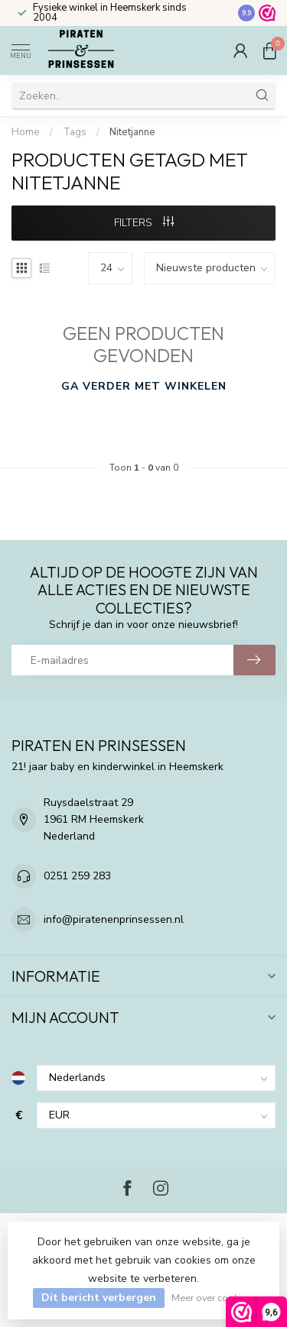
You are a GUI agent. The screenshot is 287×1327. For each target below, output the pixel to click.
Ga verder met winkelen (144, 386)
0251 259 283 (77, 876)
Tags (74, 132)
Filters (144, 222)
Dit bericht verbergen (98, 1297)
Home (25, 132)
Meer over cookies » (214, 1297)
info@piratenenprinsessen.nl (114, 919)
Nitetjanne (132, 132)
